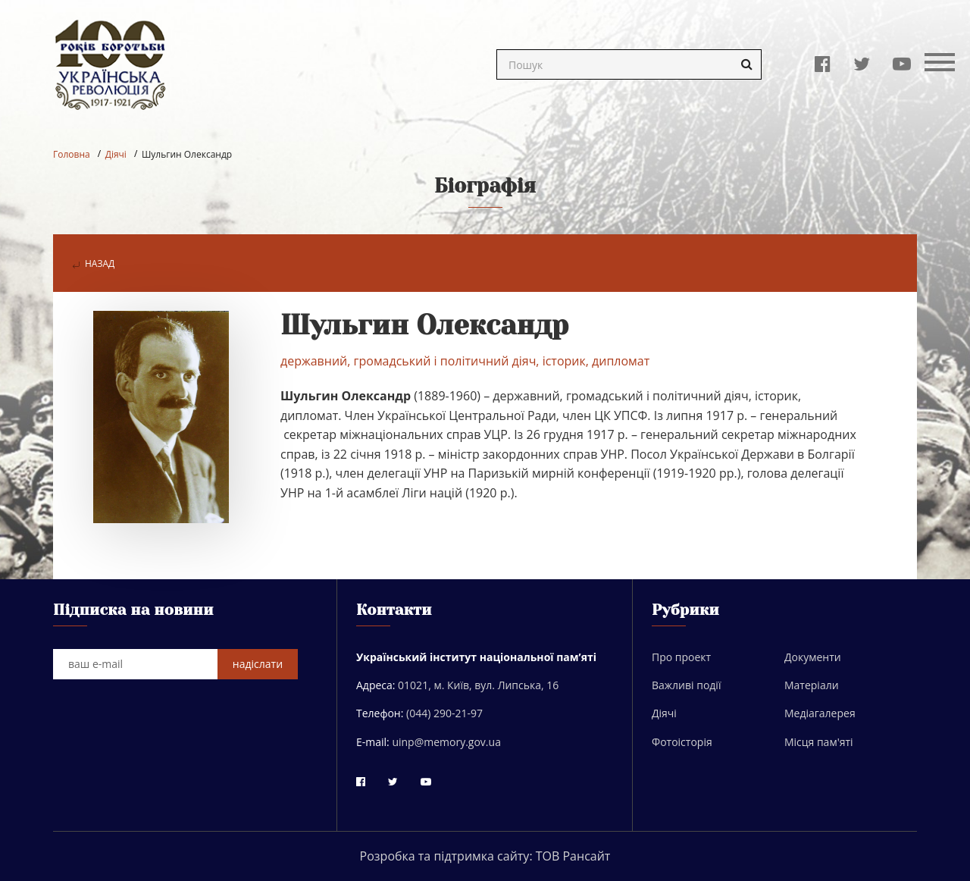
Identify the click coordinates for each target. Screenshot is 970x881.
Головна (71, 154)
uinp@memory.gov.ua (446, 742)
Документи (812, 657)
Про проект (681, 657)
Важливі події (686, 685)
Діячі (116, 154)
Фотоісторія (682, 742)
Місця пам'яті (818, 742)
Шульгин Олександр (187, 154)
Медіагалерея (820, 713)
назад (93, 263)
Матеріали (811, 685)
